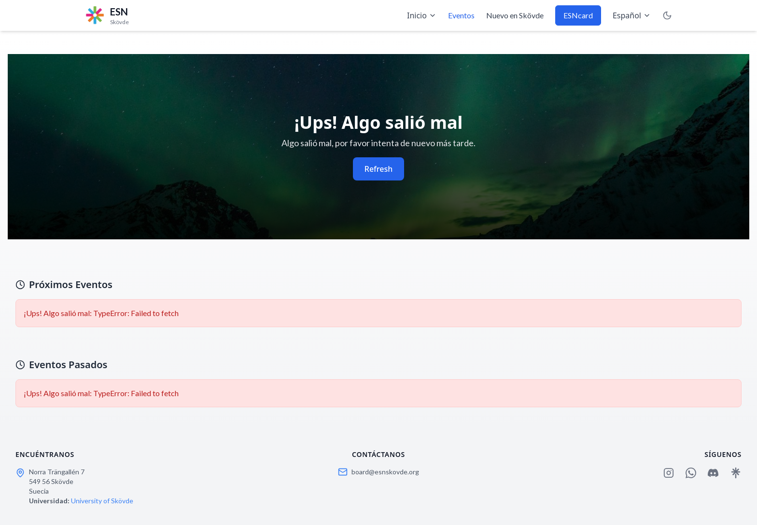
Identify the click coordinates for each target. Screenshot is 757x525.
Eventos (461, 15)
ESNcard (578, 15)
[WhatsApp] (691, 473)
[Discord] (713, 473)
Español (632, 15)
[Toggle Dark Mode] (667, 15)
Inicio (421, 15)
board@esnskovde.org (385, 472)
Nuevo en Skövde (515, 15)
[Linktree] (736, 473)
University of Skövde (102, 501)
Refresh (378, 169)
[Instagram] (668, 473)
